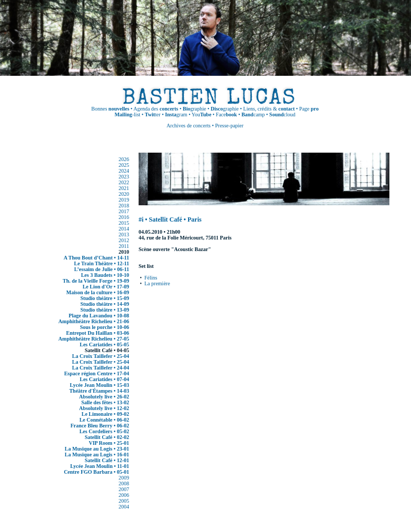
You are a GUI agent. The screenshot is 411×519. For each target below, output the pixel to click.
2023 (124, 176)
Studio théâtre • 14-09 (105, 304)
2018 (124, 205)
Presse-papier (229, 125)
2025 (124, 165)
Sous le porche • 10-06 (104, 327)
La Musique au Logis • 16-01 (97, 454)
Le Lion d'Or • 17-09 (106, 287)
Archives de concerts (189, 125)
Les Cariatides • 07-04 (104, 379)
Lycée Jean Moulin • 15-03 (99, 385)
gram (176, 114)
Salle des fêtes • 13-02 (105, 402)
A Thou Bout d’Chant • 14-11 (96, 258)
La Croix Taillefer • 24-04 (100, 368)
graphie (194, 109)
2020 (124, 194)
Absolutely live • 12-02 (104, 408)
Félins (150, 278)
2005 (124, 501)
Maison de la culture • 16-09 (97, 292)
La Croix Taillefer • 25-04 (100, 356)
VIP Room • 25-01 (109, 443)
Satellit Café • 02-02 (107, 437)
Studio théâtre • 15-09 (105, 298)
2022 (124, 182)
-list (127, 114)
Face (226, 114)
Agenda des (155, 109)
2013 (124, 234)
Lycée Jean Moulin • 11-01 (99, 466)
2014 (124, 229)
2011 (124, 246)
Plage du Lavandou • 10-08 (98, 315)
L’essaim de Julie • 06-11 (101, 269)
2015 (124, 223)
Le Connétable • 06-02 (104, 420)
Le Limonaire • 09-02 (105, 414)
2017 (124, 211)
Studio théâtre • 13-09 (105, 310)
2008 (124, 483)
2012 (124, 240)
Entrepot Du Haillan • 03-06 (97, 333)
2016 (124, 217)
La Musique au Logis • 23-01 (97, 449)
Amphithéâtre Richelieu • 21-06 (93, 321)
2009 (124, 478)
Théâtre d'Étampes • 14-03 (99, 391)
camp (253, 114)
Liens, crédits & (269, 109)
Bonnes (110, 109)
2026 (124, 159)
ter (153, 114)
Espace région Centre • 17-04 (96, 373)
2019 (124, 200)
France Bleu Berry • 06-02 (100, 425)
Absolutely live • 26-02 (104, 397)
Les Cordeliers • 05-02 (104, 431)
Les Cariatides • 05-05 (104, 344)
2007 (124, 489)
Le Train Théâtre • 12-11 (101, 263)
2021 (124, 188)
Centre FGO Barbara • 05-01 (96, 472)
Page (309, 109)
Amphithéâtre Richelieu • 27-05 (93, 339)
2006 (124, 495)
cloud (282, 114)
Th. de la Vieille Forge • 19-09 (96, 281)
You (202, 114)
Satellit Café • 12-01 (107, 460)
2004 (124, 507)
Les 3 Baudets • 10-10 (105, 275)
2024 (124, 171)
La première (157, 283)
